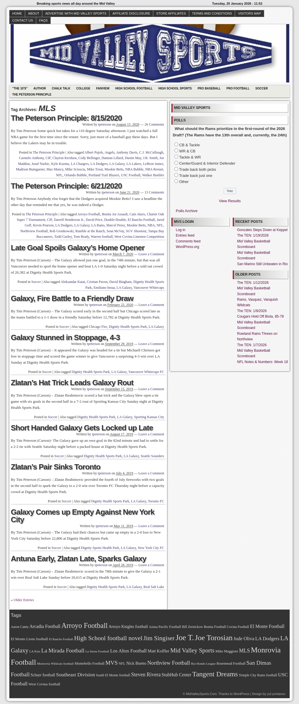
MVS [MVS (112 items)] (111, 663)
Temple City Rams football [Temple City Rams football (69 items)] (258, 675)
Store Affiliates (171, 13)
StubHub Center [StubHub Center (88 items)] (176, 674)
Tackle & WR (190, 157)
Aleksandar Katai (73, 282)
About (33, 13)
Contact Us (22, 20)
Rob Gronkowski (62, 231)
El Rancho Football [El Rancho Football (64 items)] (61, 639)
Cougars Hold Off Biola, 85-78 (260, 316)
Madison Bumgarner (30, 169)
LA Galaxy (117, 164)
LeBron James (153, 164)
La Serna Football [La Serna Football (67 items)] (97, 651)
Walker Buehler (153, 175)
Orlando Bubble (75, 175)
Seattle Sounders (152, 456)
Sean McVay (115, 231)
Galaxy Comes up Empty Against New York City (82, 516)
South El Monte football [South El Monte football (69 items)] (113, 675)
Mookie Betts (114, 169)
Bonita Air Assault (115, 214)
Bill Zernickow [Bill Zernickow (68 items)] (192, 627)
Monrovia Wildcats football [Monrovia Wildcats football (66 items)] (55, 663)
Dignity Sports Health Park (100, 548)
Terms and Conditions (212, 13)
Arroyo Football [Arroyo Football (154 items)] (84, 625)
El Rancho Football (141, 220)
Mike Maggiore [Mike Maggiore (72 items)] (226, 651)
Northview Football (34, 231)
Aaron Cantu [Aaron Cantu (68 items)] (19, 627)
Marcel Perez (115, 225)
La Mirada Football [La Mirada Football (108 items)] (62, 650)
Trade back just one (195, 175)
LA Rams (98, 225)
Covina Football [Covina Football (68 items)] (238, 627)
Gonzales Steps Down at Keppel (262, 230)
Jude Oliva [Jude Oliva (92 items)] (244, 638)
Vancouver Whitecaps (148, 288)
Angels (109, 152)
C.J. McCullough (151, 152)
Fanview (102, 88)
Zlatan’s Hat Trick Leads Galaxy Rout (72, 382)
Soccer (261, 88)
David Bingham (120, 282)
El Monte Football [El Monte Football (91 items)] (267, 626)
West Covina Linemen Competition (139, 237)
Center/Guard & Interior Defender (207, 163)
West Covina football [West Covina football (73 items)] (44, 684)
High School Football (134, 88)
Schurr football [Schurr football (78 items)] (43, 675)
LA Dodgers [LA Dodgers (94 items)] (267, 638)
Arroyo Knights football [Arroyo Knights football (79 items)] (128, 626)
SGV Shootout (136, 231)
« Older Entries (22, 600)
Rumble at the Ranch (90, 231)
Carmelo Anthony (31, 158)
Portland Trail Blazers (103, 175)
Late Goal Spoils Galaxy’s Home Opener (78, 247)
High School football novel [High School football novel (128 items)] (108, 638)
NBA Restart (154, 169)
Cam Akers (137, 214)
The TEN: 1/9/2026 (252, 311)
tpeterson (104, 124)
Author (39, 88)
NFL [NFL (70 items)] (122, 663)
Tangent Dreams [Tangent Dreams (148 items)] (215, 674)
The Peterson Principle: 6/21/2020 (66, 186)
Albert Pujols (93, 152)
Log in (180, 230)
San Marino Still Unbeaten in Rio (262, 264)
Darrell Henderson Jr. (69, 220)
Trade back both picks (197, 169)
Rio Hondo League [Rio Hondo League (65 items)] (203, 663)
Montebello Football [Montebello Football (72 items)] (90, 663)
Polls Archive (186, 211)
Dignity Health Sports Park (128, 327)
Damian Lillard (112, 158)
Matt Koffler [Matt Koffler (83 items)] (158, 651)
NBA (151, 225)
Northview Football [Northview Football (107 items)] (168, 663)
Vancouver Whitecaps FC (146, 372)
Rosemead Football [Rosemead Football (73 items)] (230, 663)
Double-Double (115, 220)
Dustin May (133, 158)
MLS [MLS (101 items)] (244, 651)
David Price (94, 220)
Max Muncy (54, 169)
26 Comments (154, 124)
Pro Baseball (209, 88)
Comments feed (188, 241)
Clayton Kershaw (65, 158)
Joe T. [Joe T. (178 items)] (185, 637)
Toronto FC (156, 501)
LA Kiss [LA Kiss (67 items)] (34, 651)
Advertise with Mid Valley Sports (75, 13)
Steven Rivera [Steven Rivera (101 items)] (146, 674)
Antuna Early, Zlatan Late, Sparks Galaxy (78, 558)
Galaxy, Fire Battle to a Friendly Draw (72, 298)
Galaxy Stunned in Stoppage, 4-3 (65, 337)
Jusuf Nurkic (41, 164)
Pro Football (238, 88)
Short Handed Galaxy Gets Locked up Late (82, 427)
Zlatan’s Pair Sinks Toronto (55, 466)
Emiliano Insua (104, 288)
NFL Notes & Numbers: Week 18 (262, 362)
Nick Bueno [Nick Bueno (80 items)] (136, 663)
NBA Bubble (134, 169)
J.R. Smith (150, 158)
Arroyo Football (88, 214)
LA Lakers (133, 164)
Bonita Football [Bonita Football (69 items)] (215, 627)
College (83, 88)
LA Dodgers (99, 164)
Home (17, 13)
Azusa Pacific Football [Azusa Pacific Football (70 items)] (165, 627)
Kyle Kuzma (60, 164)
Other (184, 181)
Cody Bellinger (89, 158)
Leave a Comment (151, 254)
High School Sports (175, 88)
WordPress (241, 694)
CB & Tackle (189, 145)
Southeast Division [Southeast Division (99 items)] (75, 674)
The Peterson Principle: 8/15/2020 (66, 118)
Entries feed (185, 235)
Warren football (102, 237)
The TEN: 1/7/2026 (252, 345)
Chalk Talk (61, 88)
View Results (230, 201)
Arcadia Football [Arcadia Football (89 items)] (44, 626)
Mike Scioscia (75, 169)
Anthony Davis (127, 152)
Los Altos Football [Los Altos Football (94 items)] (128, 651)
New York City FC (151, 548)
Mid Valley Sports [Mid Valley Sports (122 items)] (192, 650)
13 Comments (154, 192)
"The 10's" (19, 88)
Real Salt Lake (153, 587)
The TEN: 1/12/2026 (253, 283)
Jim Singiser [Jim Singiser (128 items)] (159, 638)
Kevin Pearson (43, 225)
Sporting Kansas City (149, 417)
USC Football (130, 175)
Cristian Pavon (97, 282)
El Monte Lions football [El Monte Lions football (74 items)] (29, 639)
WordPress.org (187, 247)
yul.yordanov (276, 694)
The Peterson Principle (31, 94)
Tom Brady (81, 237)
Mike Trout (95, 169)
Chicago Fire (98, 327)
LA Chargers (79, 164)
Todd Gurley (63, 237)
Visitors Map (249, 13)
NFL (59, 175)
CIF (48, 158)
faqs (43, 20)
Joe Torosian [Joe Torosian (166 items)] (213, 637)
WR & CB (187, 151)
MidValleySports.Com (201, 694)
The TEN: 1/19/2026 (253, 235)
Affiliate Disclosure (131, 13)
